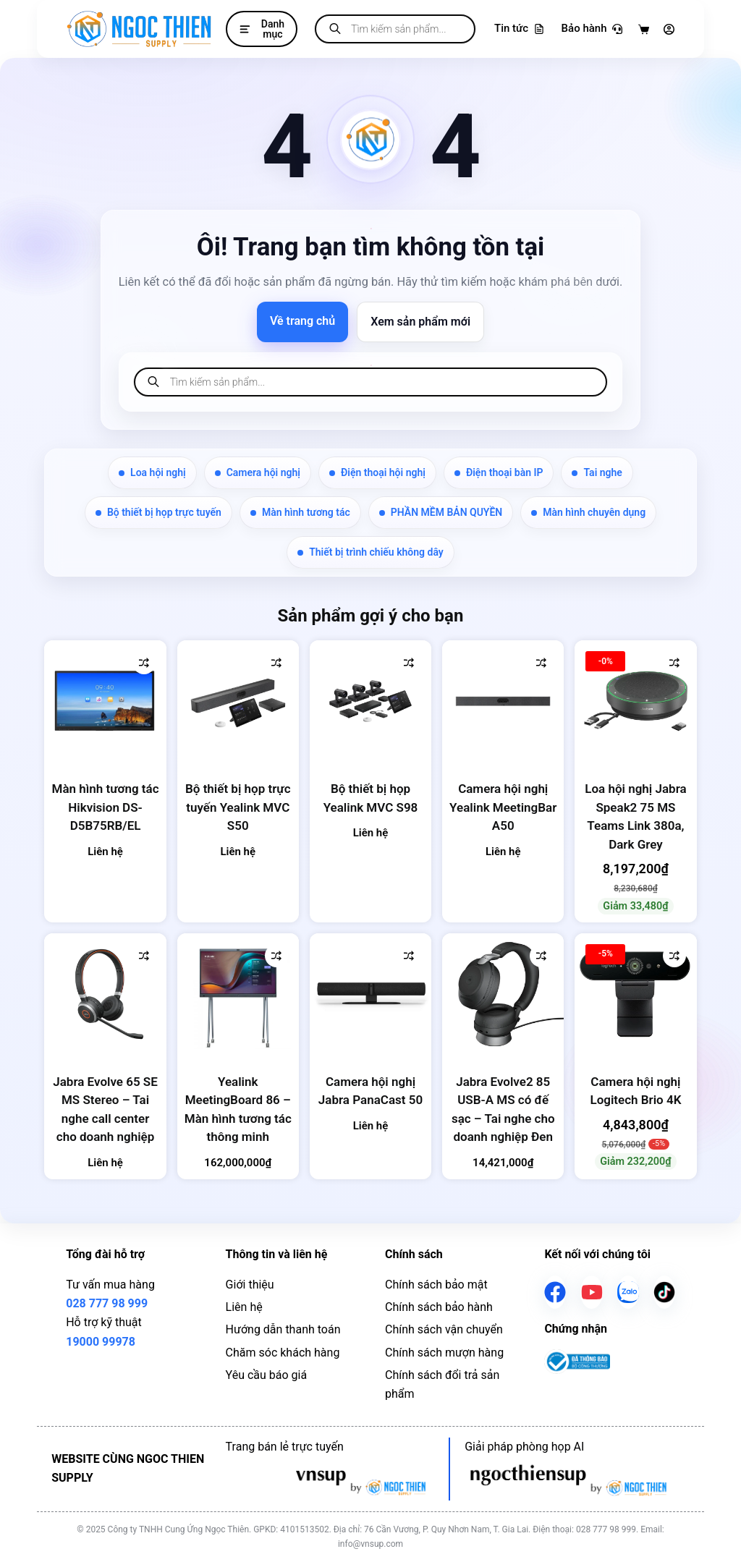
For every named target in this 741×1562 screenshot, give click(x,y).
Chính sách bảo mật (436, 1284)
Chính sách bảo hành (439, 1307)
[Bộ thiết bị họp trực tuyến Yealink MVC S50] (238, 701)
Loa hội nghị (152, 472)
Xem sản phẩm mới (420, 321)
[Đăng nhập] (669, 29)
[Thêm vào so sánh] (144, 662)
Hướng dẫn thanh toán (283, 1329)
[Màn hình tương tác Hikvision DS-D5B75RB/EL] (105, 701)
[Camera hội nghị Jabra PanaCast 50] (370, 994)
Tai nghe (597, 472)
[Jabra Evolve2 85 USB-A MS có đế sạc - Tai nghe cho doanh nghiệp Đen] (503, 994)
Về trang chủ (302, 321)
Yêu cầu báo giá (267, 1375)
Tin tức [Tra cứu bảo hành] (519, 28)
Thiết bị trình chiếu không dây (370, 552)
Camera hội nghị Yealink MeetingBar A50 (502, 807)
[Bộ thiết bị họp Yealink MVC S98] (370, 701)
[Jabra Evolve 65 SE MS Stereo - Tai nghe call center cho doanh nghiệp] (105, 994)
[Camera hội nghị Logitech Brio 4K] (635, 994)
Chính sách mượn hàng (444, 1352)
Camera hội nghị (257, 472)
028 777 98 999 (107, 1303)
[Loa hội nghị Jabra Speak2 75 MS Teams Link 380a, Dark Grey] (635, 701)
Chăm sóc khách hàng (283, 1352)
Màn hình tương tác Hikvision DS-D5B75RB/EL (105, 807)
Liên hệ (244, 1307)
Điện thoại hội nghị (377, 472)
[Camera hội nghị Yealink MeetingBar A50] (503, 701)
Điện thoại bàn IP (498, 472)
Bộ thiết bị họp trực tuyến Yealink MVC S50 (238, 807)
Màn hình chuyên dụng (588, 512)
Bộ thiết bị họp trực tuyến (158, 512)
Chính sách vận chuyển (444, 1329)
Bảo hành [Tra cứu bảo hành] (592, 28)
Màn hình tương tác (300, 512)
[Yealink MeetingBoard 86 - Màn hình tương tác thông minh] (238, 994)
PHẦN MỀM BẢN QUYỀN (441, 512)
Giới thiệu (250, 1284)
